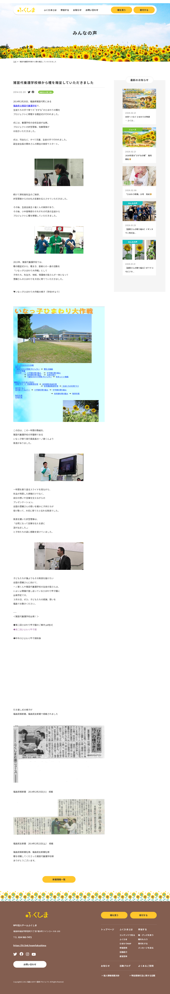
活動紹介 (123, 952)
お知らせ (77, 10)
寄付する (144, 10)
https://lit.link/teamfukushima (29, 945)
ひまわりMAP (125, 943)
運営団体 (123, 956)
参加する (65, 10)
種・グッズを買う (146, 935)
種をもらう (143, 939)
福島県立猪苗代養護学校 (25, 105)
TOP (14, 61)
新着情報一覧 (59, 879)
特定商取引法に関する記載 (143, 975)
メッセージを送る (146, 947)
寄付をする (143, 943)
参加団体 (123, 947)
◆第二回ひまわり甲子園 (25, 629)
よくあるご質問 (146, 965)
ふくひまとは (50, 10)
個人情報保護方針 (111, 975)
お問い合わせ (92, 10)
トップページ (107, 929)
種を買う (121, 10)
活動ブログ (125, 965)
